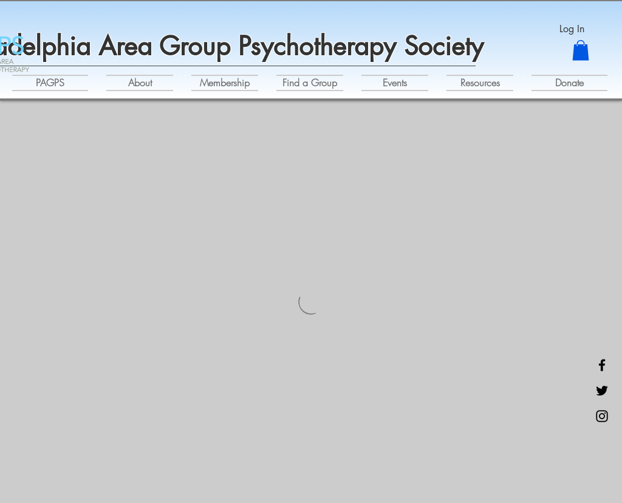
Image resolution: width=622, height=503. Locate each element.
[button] (580, 50)
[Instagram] (602, 416)
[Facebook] (602, 365)
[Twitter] (602, 391)
